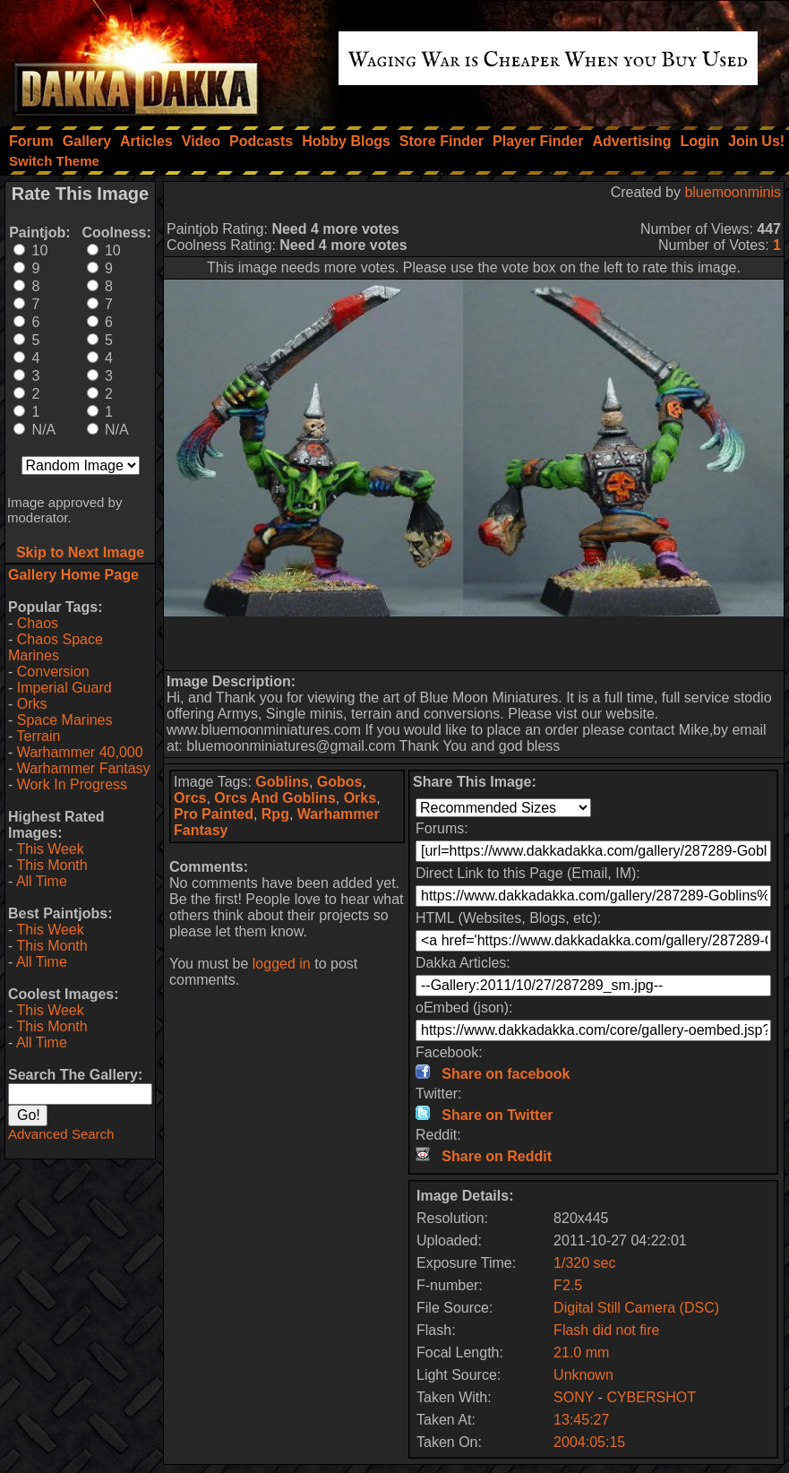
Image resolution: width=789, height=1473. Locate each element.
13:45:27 (581, 1419)
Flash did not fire (606, 1330)
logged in (282, 963)
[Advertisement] (473, 643)
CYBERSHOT (651, 1397)
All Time (41, 881)
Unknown (583, 1375)
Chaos (37, 623)
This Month (51, 865)
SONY (573, 1397)
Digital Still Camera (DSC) (636, 1307)
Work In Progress (72, 784)
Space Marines (65, 720)
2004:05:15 (589, 1442)
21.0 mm (581, 1352)
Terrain (38, 736)
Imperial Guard (64, 687)
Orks (32, 703)
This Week (49, 849)
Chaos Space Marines (55, 647)
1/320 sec (584, 1263)
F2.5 (567, 1285)
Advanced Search (61, 1133)
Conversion (53, 671)
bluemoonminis (732, 192)
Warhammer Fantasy (83, 768)
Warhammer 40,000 (80, 752)
